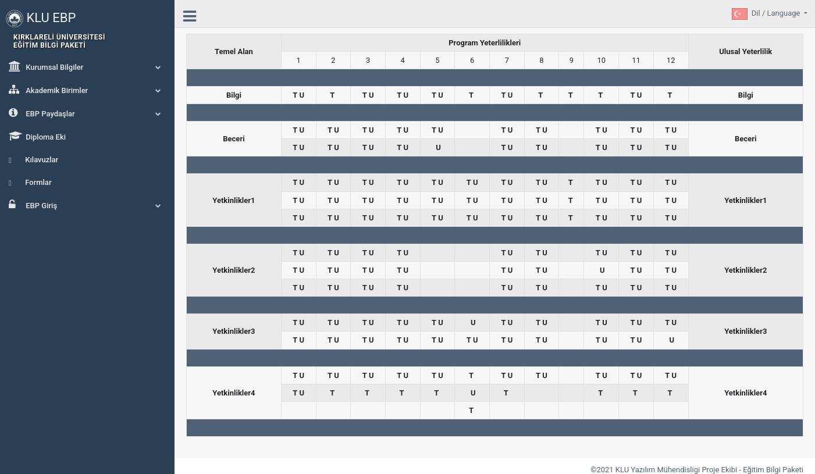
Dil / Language (777, 13)
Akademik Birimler (87, 89)
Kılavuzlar (33, 159)
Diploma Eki (37, 136)
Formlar (30, 182)
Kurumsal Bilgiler (87, 66)
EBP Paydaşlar (87, 113)
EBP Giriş (87, 204)
